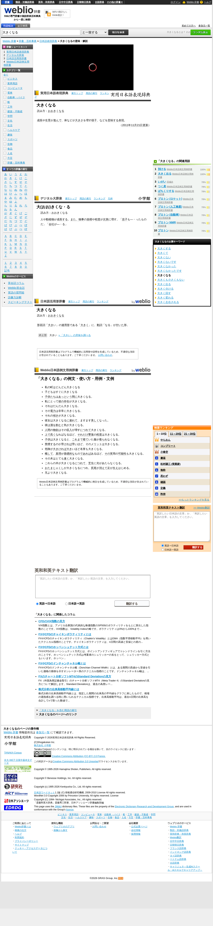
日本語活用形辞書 (52, 301)
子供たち (50, 396)
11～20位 (175, 433)
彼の (61, 401)
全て (5, 75)
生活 (9, 125)
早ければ (66, 444)
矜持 (162, 494)
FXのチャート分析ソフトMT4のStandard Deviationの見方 (74, 676)
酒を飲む (55, 425)
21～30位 (190, 433)
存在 (66, 401)
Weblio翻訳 (175, 837)
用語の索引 (91, 93)
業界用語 (12, 83)
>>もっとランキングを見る (194, 499)
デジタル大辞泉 (51, 198)
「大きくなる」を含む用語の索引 (58, 710)
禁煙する (50, 444)
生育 (48, 120)
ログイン (176, 2)
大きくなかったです (169, 270)
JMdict (58, 806)
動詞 (99, 325)
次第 (105, 219)
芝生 (91, 463)
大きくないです (166, 261)
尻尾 (93, 468)
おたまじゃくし (54, 468)
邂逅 (162, 457)
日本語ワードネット (44, 792)
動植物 (50, 219)
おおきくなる (56, 110)
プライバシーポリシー (26, 841)
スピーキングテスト (20, 302)
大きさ (79, 120)
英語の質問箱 (16, 292)
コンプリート (168, 445)
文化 (9, 120)
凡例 (110, 198)
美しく (95, 420)
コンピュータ (15, 88)
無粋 (162, 470)
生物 (9, 144)
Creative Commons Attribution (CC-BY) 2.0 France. (79, 756)
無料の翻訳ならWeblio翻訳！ (59, 13)
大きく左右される (168, 302)
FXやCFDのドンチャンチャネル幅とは (62, 663)
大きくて (162, 252)
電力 (53, 410)
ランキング (99, 198)
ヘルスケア (13, 130)
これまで (77, 439)
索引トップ (77, 93)
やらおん (165, 439)
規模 (89, 219)
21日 (140, 125)
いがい (162, 181)
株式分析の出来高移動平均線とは (58, 689)
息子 (124, 219)
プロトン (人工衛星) (170, 206)
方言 (9, 158)
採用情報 (135, 834)
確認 (162, 482)
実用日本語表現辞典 (54, 93)
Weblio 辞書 (193, 2)
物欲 (55, 429)
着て (85, 439)
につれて (85, 429)
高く (53, 434)
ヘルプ (207, 2)
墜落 (91, 434)
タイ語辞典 (176, 855)
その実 (109, 453)
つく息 (162, 186)
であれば (85, 453)
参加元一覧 (204, 25)
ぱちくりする (166, 191)
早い (74, 444)
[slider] (93, 81)
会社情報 (135, 830)
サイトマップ (22, 844)
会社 (51, 224)
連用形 (65, 325)
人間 (47, 429)
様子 (94, 120)
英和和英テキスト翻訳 (56, 570)
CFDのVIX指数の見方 (51, 621)
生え (115, 468)
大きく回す (164, 293)
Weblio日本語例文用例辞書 (59, 370)
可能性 (122, 453)
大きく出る (164, 173)
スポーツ (12, 139)
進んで (57, 120)
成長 (39, 120)
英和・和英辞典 (46, 2)
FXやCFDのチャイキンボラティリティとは (64, 634)
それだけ (82, 434)
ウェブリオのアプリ (64, 826)
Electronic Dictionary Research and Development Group (144, 806)
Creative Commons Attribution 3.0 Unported (76, 761)
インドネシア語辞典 (180, 852)
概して (49, 453)
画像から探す (61, 830)
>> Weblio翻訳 (201, 507)
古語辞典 (99, 2)
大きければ (60, 448)
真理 (58, 453)
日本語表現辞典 (48, 41)
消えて (103, 468)
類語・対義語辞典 (25, 2)
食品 (9, 148)
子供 (47, 439)
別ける (162, 169)
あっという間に (67, 396)
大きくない (164, 257)
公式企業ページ (139, 826)
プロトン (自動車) (169, 214)
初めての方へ (189, 25)
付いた (120, 325)
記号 (7, 271)
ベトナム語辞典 (178, 859)
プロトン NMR (167, 222)
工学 (9, 106)
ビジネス (12, 78)
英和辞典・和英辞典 (180, 834)
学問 (9, 116)
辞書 (7, 2)
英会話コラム (16, 283)
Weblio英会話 (16, 287)
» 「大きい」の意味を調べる (75, 335)
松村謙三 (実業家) (170, 464)
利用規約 (19, 837)
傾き (55, 415)
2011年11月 (129, 125)
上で (47, 434)
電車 (9, 92)
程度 (97, 219)
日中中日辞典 (66, 2)
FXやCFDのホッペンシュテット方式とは (63, 647)
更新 (145, 125)
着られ (103, 439)
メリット (96, 444)
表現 (121, 120)
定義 (162, 488)
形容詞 (41, 325)
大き (50, 325)
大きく (85, 325)
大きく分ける (165, 288)
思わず (164, 476)
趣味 (9, 134)
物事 (81, 219)
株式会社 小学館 (42, 745)
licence (70, 809)
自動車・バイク (16, 97)
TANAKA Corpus (13, 752)
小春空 (164, 451)
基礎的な (69, 453)
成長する (62, 219)
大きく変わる (165, 297)
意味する (113, 120)
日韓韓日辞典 (84, 2)
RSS (121, 878)
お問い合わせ (105, 355)
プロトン (163, 230)
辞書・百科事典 (27, 41)
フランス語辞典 (178, 848)
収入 (69, 429)
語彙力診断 (15, 297)
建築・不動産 (15, 111)
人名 (9, 153)
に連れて (72, 420)
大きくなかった (166, 266)
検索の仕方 (20, 830)
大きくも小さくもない (170, 279)
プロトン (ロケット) (170, 198)
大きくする (164, 248)
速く (66, 458)
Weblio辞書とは (23, 826)
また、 (74, 219)
